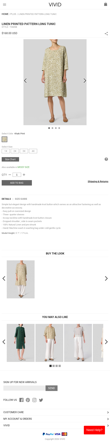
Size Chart (10, 159)
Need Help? (94, 430)
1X (5, 151)
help (106, 159)
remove (10, 175)
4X (33, 151)
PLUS (13, 14)
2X (14, 151)
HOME (5, 14)
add (24, 175)
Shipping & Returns (98, 181)
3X (24, 151)
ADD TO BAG (16, 182)
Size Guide (21, 199)
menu (5, 5)
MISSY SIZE (24, 167)
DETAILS (6, 199)
